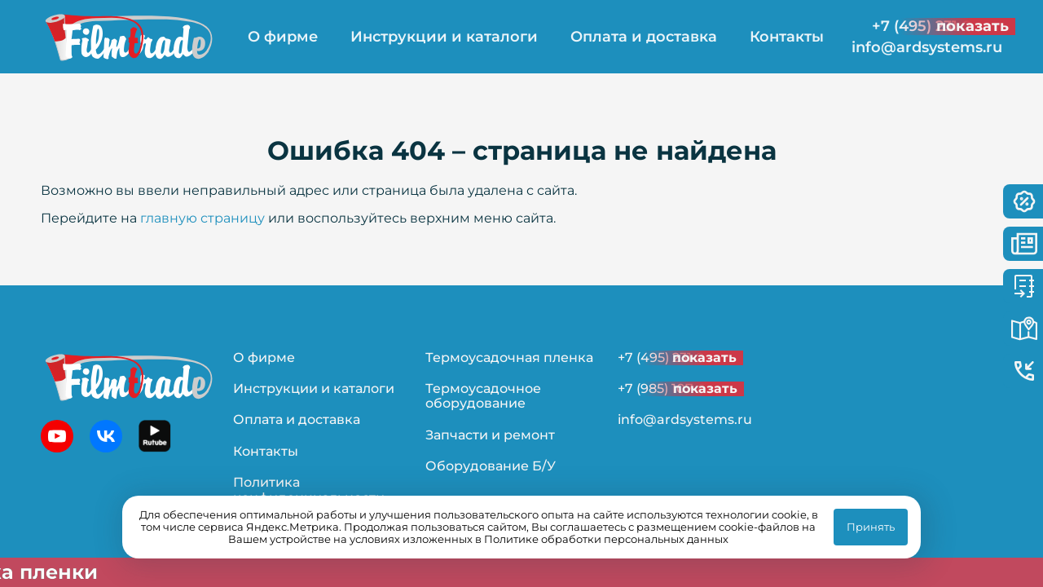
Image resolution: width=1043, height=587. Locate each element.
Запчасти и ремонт (490, 435)
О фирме (283, 37)
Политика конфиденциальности (309, 489)
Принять (871, 526)
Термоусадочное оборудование (483, 396)
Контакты (787, 37)
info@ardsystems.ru (927, 47)
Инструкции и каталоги (444, 37)
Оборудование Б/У (490, 466)
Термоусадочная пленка (509, 357)
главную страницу (202, 218)
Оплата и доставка (643, 37)
